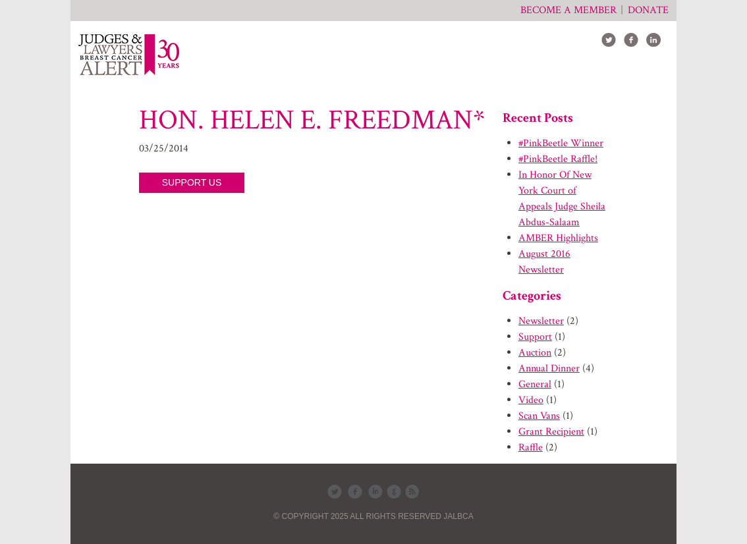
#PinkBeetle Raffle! (557, 159)
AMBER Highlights (558, 238)
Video (530, 400)
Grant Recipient (551, 432)
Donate (648, 10)
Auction (534, 353)
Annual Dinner (549, 368)
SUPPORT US (192, 182)
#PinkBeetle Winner (560, 143)
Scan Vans (539, 416)
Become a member (568, 10)
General (534, 384)
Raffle (530, 447)
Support (535, 337)
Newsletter (541, 321)
